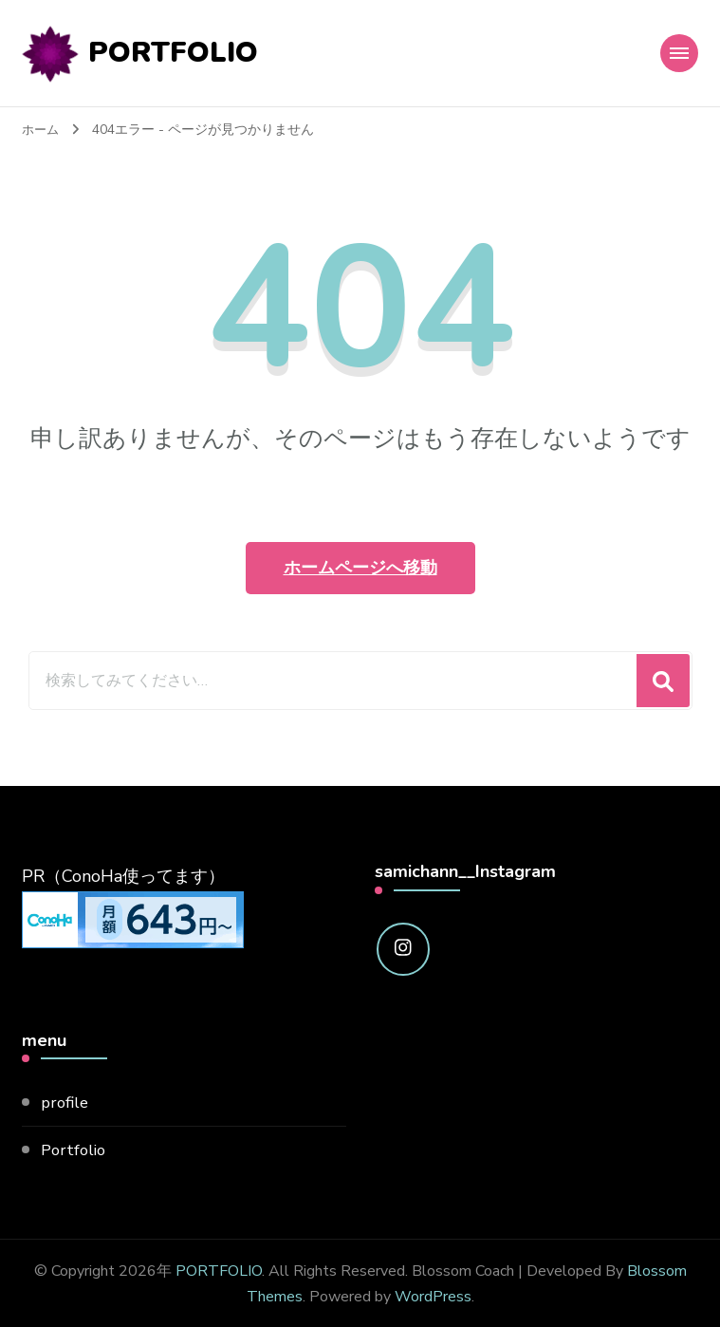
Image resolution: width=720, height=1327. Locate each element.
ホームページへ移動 (360, 565)
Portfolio (75, 1147)
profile (66, 1100)
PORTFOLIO (173, 51)
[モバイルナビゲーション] (679, 52)
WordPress (433, 1294)
